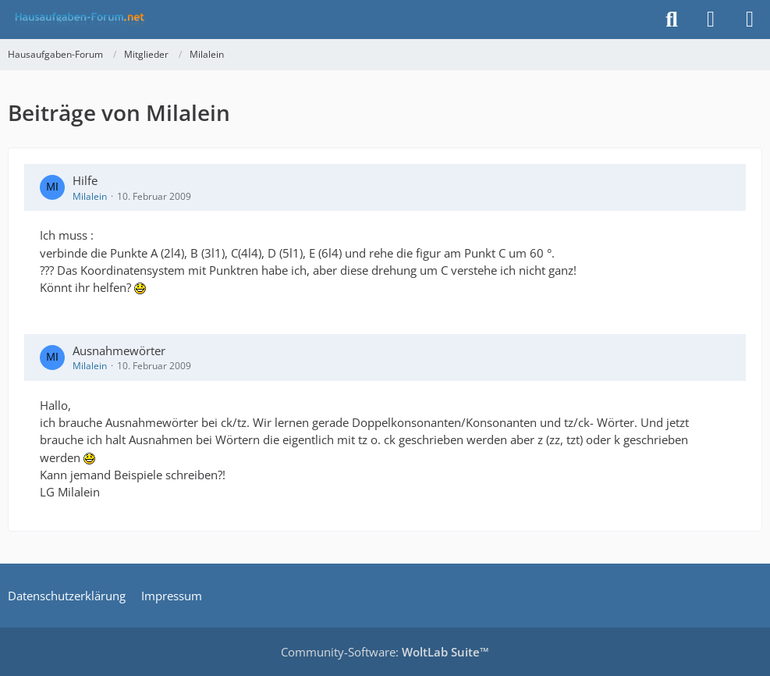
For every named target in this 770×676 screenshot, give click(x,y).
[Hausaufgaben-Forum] (77, 19)
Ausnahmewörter (119, 350)
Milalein (90, 196)
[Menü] (749, 19)
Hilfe (85, 180)
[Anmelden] (710, 19)
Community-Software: (385, 652)
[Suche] (671, 19)
